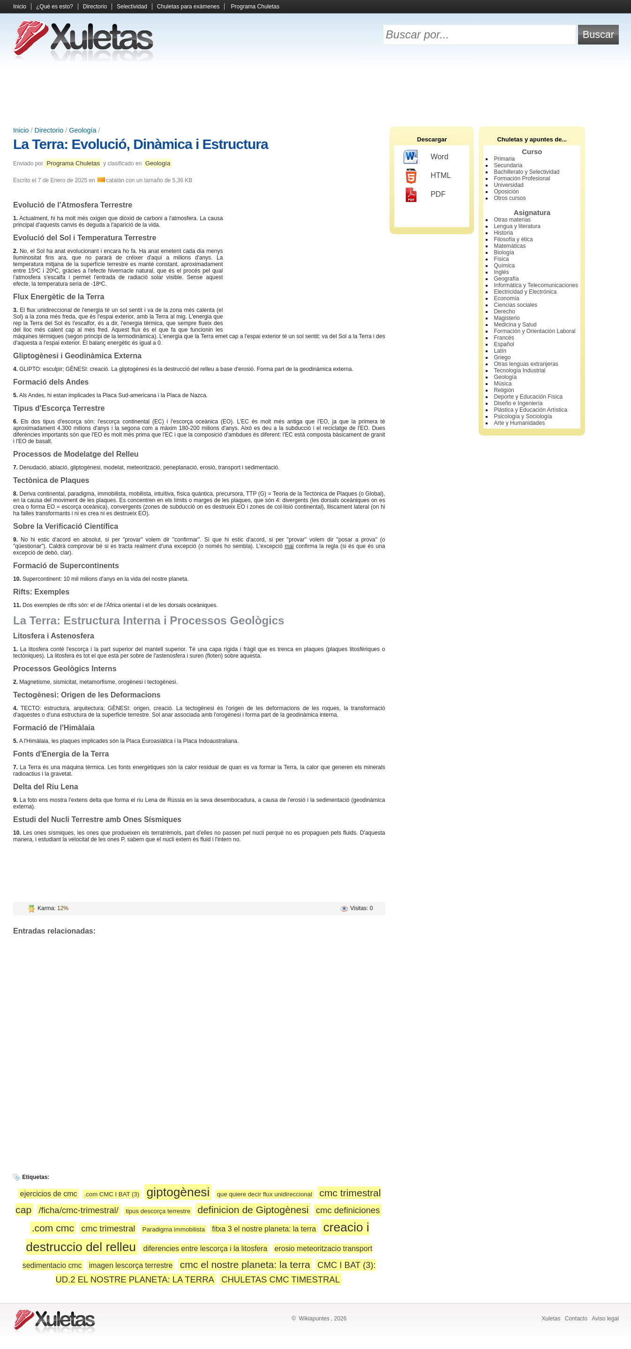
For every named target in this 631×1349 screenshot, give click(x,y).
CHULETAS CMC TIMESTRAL (280, 1279)
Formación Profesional (522, 178)
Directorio (95, 6)
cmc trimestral (108, 1228)
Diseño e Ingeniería (518, 403)
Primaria (504, 159)
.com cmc (53, 1228)
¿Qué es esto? (54, 6)
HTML (427, 176)
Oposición (506, 191)
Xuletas (550, 1318)
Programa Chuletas (255, 6)
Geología (82, 130)
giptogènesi (178, 1192)
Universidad (508, 185)
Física (501, 259)
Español (504, 344)
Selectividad (132, 6)
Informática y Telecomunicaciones (536, 285)
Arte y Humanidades (519, 423)
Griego (502, 357)
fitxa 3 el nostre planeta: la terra (264, 1229)
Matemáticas (510, 246)
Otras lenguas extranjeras (526, 364)
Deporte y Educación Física (528, 396)
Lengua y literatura (517, 226)
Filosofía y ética (513, 239)
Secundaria (508, 165)
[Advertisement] (315, 93)
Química (504, 265)
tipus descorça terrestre (158, 1211)
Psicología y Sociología (523, 416)
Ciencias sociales (515, 305)
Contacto (576, 1318)
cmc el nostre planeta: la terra (245, 1264)
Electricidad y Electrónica (525, 292)
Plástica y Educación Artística (530, 410)
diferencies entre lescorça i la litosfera (205, 1249)
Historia (503, 233)
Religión (504, 390)
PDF (424, 194)
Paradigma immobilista (174, 1229)
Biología (504, 252)
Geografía (506, 278)
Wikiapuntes (314, 1318)
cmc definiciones (348, 1210)
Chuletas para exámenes (188, 6)
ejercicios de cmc (48, 1194)
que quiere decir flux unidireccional (264, 1194)
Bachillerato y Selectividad (526, 172)
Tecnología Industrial (519, 370)
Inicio (19, 6)
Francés (504, 337)
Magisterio (506, 318)
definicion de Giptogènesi (252, 1209)
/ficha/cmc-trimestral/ (79, 1210)
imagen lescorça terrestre (131, 1265)
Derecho (504, 311)
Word (426, 157)
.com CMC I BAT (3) (111, 1194)
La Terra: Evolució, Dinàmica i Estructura (140, 144)
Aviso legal (605, 1318)
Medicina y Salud (515, 324)
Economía (506, 298)
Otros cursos (510, 198)
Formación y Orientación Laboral (534, 331)
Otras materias (512, 219)
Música (502, 383)
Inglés (501, 272)
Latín (500, 351)
